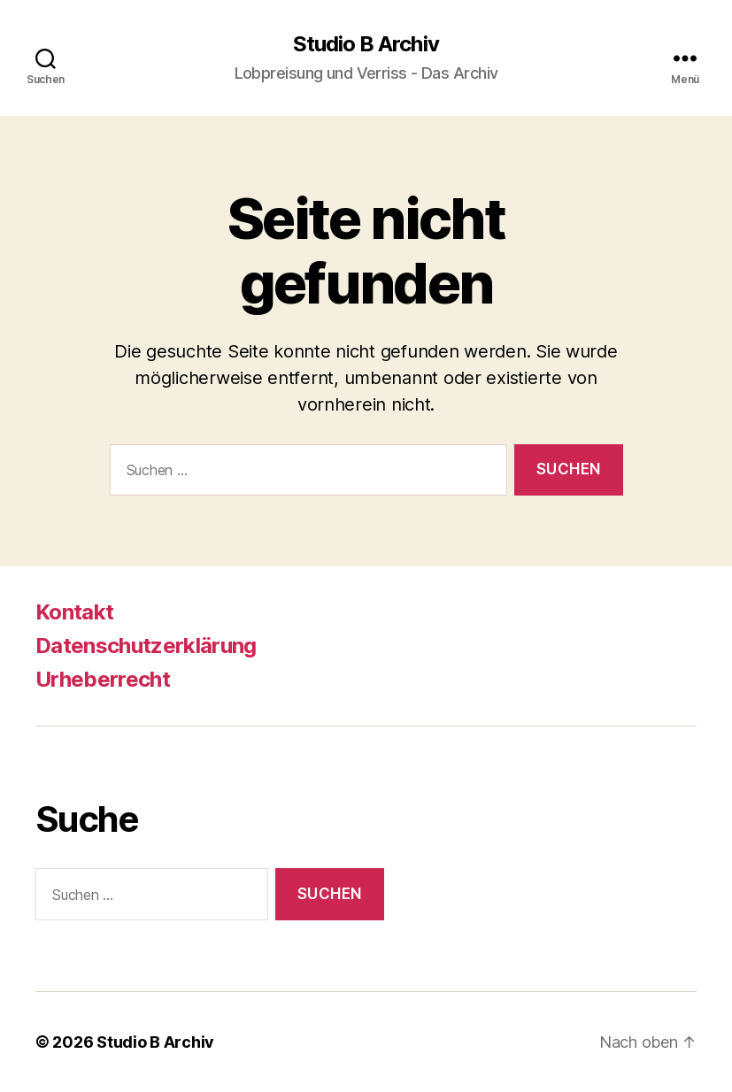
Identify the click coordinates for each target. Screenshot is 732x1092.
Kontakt (74, 612)
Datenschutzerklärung (146, 645)
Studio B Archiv (365, 44)
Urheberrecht (102, 679)
